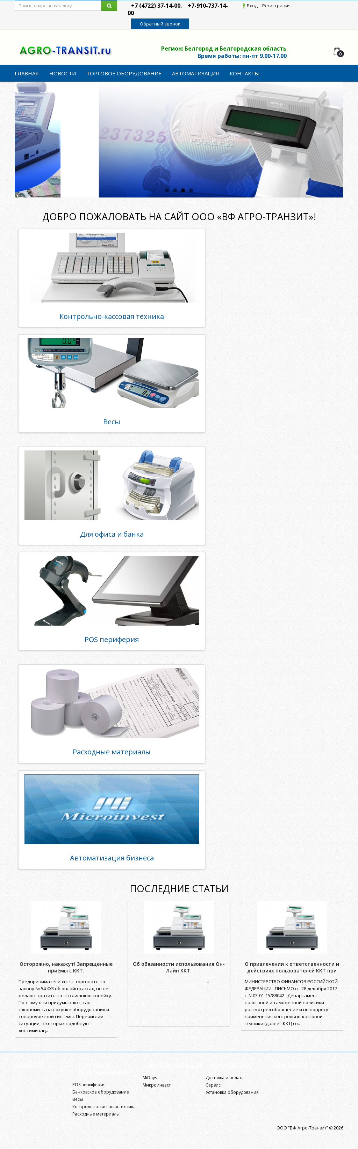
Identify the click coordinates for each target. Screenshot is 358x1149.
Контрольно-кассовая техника (111, 316)
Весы (111, 421)
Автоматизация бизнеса (112, 858)
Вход (252, 5)
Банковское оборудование (100, 1092)
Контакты (244, 73)
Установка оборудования (232, 1092)
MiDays (150, 1078)
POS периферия (112, 639)
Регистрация (276, 5)
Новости (62, 73)
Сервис (213, 1085)
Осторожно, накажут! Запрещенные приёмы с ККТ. (66, 967)
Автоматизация (195, 73)
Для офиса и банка (112, 534)
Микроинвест (157, 1085)
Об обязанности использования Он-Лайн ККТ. (179, 967)
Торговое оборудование (124, 73)
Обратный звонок (160, 24)
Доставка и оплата (225, 1078)
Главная (27, 73)
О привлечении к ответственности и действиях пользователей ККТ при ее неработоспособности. (292, 970)
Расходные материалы (112, 751)
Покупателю (232, 1065)
